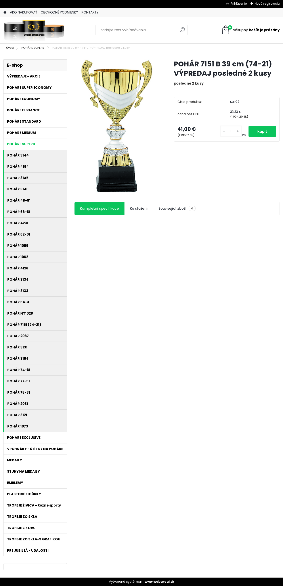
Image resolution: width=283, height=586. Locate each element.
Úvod (10, 48)
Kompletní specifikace (99, 208)
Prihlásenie (239, 3)
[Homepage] (4, 12)
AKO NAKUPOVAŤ (23, 12)
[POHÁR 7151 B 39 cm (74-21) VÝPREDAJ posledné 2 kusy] (116, 125)
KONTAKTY (90, 12)
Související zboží (177, 208)
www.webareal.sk (159, 581)
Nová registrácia (267, 3)
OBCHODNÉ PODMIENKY (59, 12)
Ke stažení (139, 208)
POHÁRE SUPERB (32, 48)
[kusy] (231, 131)
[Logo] (33, 30)
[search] (182, 31)
